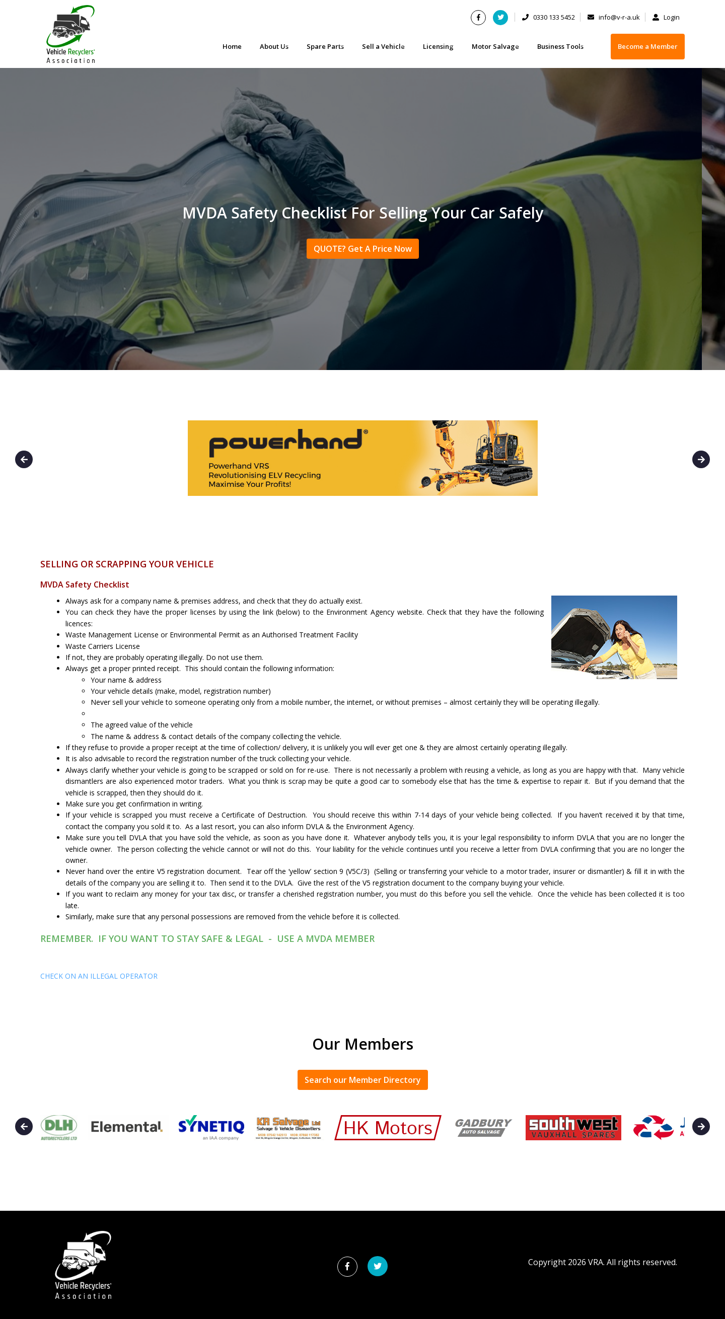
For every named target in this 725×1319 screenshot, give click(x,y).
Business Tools (560, 46)
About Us (274, 46)
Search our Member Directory (363, 1079)
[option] (362, 463)
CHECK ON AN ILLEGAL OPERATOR (99, 976)
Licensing (438, 46)
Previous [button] (24, 459)
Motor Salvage (495, 46)
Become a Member (648, 46)
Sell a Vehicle (383, 46)
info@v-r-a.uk (614, 17)
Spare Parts (325, 46)
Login (666, 17)
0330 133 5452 (548, 17)
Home (232, 46)
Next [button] (701, 459)
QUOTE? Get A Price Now (363, 248)
